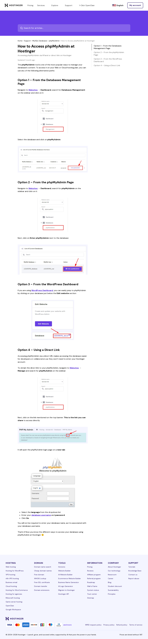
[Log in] (135, 5)
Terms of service (135, 625)
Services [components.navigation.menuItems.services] (42, 5)
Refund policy (121, 625)
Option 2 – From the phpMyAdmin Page (109, 53)
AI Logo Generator (65, 586)
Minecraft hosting (13, 598)
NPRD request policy (93, 625)
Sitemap (90, 598)
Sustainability (113, 590)
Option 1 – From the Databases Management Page (107, 47)
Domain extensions (41, 590)
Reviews (90, 571)
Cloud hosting (11, 586)
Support (27, 41)
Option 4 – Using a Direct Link (107, 65)
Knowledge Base (134, 571)
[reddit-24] (136, 618)
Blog (109, 582)
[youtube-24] (131, 618)
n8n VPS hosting (12, 578)
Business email (11, 582)
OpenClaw (10, 606)
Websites (33, 90)
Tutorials (131, 567)
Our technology (114, 571)
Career (110, 578)
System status (93, 590)
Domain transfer (40, 586)
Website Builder (64, 571)
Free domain (39, 575)
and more (67, 625)
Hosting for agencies (14, 594)
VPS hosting (10, 575)
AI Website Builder (65, 575)
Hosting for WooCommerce (17, 590)
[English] (117, 5)
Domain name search (42, 567)
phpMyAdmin (54, 41)
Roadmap (91, 582)
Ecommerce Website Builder (69, 578)
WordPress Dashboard (42, 290)
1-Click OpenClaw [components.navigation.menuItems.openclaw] (86, 5)
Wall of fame (92, 586)
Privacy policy (108, 625)
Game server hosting (14, 602)
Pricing (89, 567)
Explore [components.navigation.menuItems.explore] (56, 5)
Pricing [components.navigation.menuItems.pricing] (30, 5)
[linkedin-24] (111, 618)
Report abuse (133, 578)
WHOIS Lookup (40, 578)
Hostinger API (63, 594)
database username (41, 515)
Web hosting (11, 567)
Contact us (132, 575)
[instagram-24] (121, 618)
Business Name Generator (68, 582)
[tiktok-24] (140, 618)
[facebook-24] (116, 618)
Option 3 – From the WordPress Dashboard (108, 60)
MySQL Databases (39, 41)
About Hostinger (114, 567)
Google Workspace (13, 609)
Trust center (92, 594)
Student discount (115, 586)
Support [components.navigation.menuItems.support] (70, 5)
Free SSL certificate (42, 582)
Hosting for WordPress (15, 571)
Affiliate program (94, 575)
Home (20, 41)
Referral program (94, 578)
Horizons (61, 567)
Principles (111, 594)
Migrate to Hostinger (66, 590)
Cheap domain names (43, 571)
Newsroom (112, 575)
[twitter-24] (126, 618)
